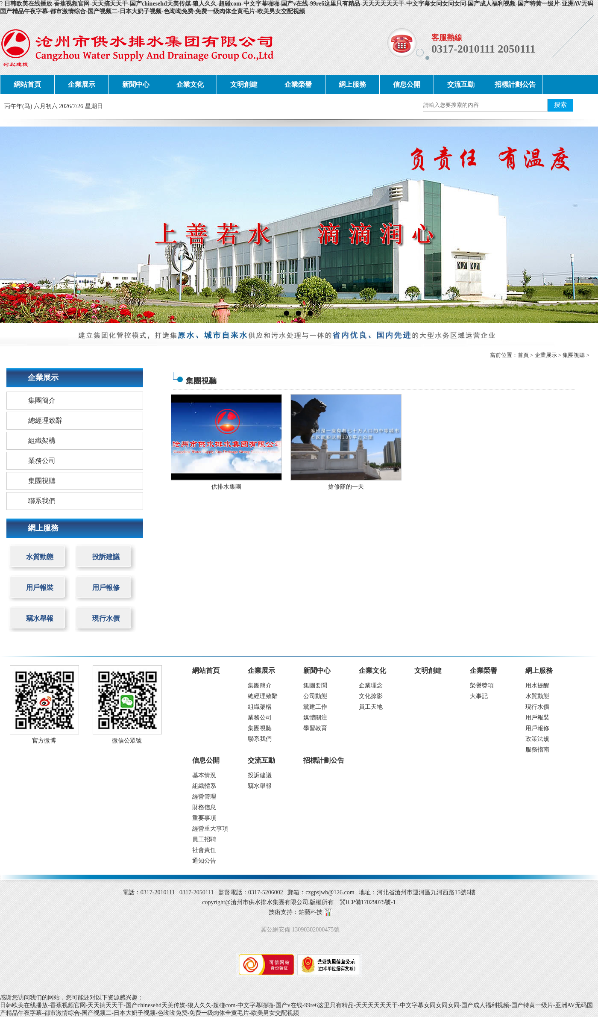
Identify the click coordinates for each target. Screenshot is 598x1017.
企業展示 (81, 84)
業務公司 (42, 460)
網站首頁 (27, 84)
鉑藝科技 (310, 912)
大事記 (479, 696)
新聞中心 (136, 84)
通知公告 (204, 861)
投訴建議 (106, 556)
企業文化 (190, 84)
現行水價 (106, 618)
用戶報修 (106, 587)
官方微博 (44, 740)
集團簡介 (42, 400)
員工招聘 (204, 839)
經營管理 (204, 796)
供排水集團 (226, 486)
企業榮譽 (298, 84)
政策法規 (537, 739)
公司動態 (315, 696)
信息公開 (406, 84)
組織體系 (204, 786)
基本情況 (204, 775)
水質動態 (39, 556)
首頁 (523, 355)
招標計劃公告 (515, 84)
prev (23, 224)
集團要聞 (315, 685)
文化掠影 (371, 696)
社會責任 (204, 850)
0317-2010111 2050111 (483, 49)
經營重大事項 (210, 828)
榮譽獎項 (482, 685)
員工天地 (371, 707)
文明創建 (244, 84)
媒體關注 (315, 717)
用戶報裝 (39, 587)
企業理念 (371, 685)
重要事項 (204, 818)
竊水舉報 (39, 618)
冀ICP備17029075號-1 (368, 902)
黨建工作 (315, 707)
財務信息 (204, 807)
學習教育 (315, 728)
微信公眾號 (127, 740)
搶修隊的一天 (346, 486)
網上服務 (352, 84)
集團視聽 (574, 355)
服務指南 (537, 749)
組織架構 (42, 440)
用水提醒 (537, 685)
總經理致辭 (45, 420)
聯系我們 (42, 500)
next (574, 224)
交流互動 (461, 84)
